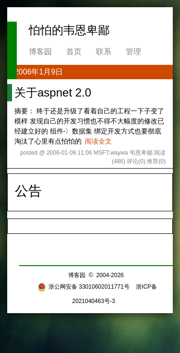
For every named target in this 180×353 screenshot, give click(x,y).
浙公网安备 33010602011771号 (83, 286)
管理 (133, 52)
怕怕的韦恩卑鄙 (69, 30)
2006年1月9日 (38, 72)
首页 (74, 52)
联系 (103, 52)
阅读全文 (98, 141)
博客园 (40, 52)
